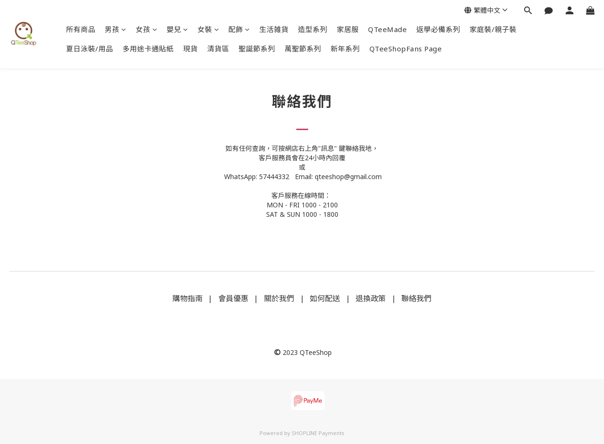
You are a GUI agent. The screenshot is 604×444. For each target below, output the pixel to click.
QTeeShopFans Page (405, 48)
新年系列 (345, 48)
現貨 (190, 48)
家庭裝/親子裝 (493, 29)
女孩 (147, 29)
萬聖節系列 (303, 48)
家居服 (348, 29)
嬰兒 (177, 29)
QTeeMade (387, 29)
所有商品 (80, 29)
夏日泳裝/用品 (89, 48)
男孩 (115, 29)
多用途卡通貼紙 (148, 48)
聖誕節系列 (257, 48)
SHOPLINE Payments (318, 432)
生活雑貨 (274, 29)
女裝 (208, 29)
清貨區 (218, 48)
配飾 (239, 29)
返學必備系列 (438, 29)
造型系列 (312, 29)
